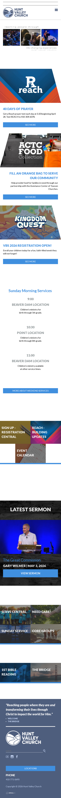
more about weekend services (30, 390)
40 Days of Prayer (18, 109)
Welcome (13, 718)
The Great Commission (22, 560)
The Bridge (13, 721)
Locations (30, 768)
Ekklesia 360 (10, 793)
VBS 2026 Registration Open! (27, 245)
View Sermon (30, 573)
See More (30, 124)
